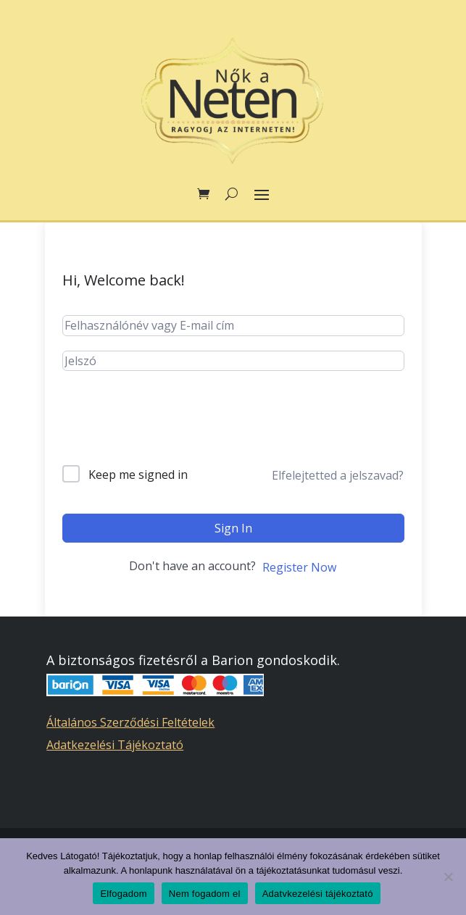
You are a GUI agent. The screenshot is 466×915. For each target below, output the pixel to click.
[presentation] (172, 429)
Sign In (233, 528)
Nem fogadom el (205, 893)
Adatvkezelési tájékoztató (317, 893)
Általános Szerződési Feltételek (130, 722)
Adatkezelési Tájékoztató (114, 745)
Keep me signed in (138, 474)
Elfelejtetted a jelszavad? (338, 475)
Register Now (299, 567)
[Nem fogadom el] (448, 876)
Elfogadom (123, 893)
